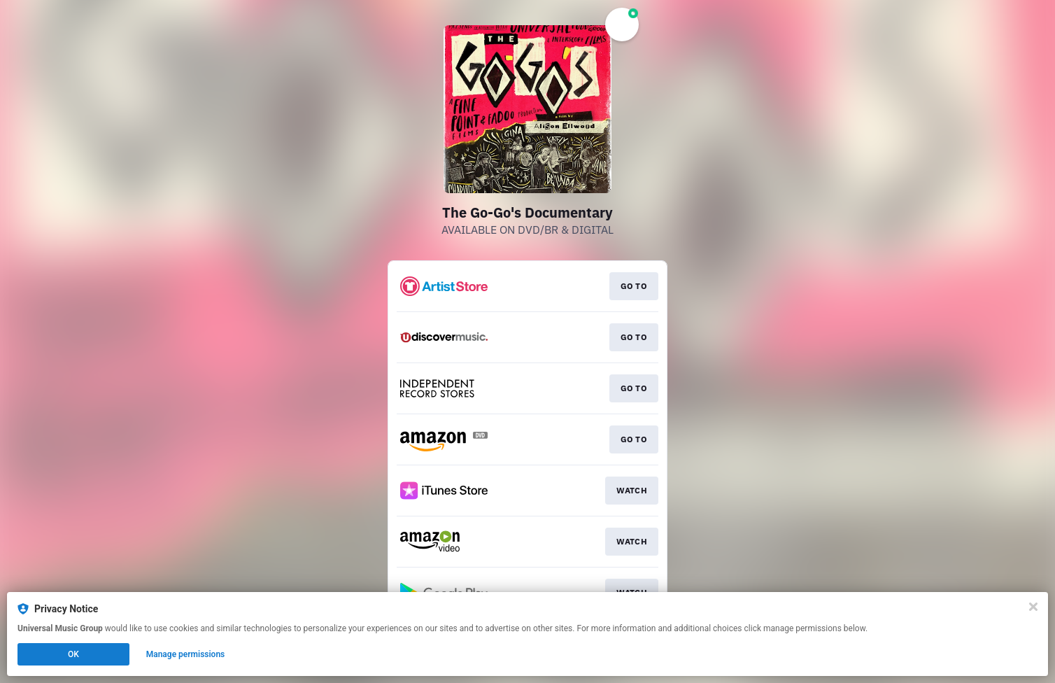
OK (73, 654)
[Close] (1033, 607)
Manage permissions (185, 654)
